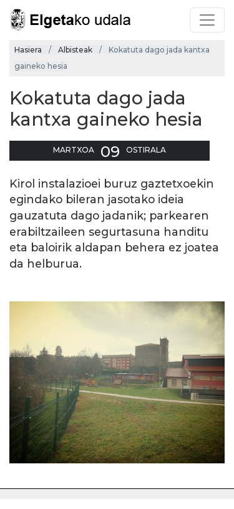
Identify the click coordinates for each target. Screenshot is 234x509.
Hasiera (28, 49)
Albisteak (75, 49)
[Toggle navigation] (207, 20)
